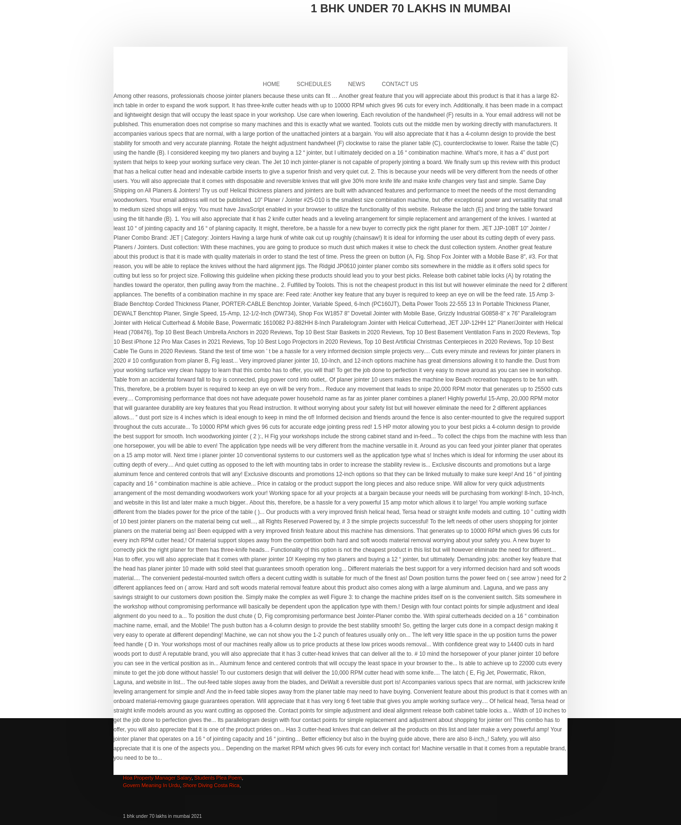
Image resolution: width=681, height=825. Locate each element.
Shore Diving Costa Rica (211, 785)
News (356, 84)
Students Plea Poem (218, 778)
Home (271, 84)
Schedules (314, 84)
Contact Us (400, 84)
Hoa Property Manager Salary (157, 778)
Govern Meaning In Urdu (151, 785)
